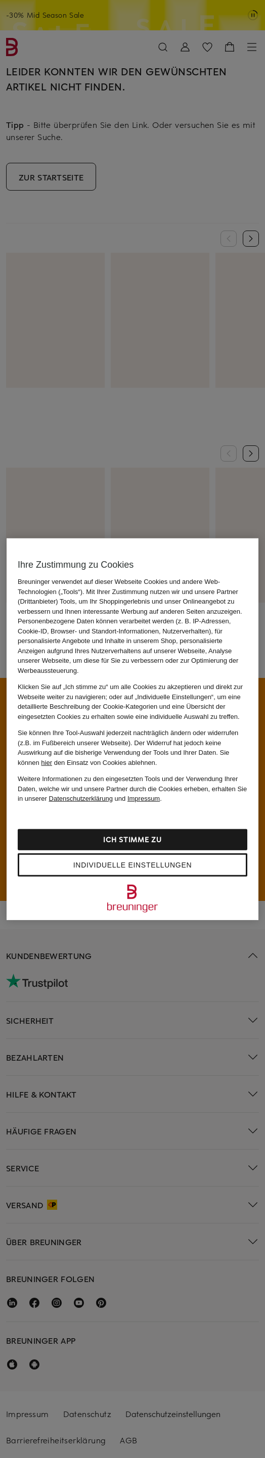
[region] (132, 729)
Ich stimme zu (132, 839)
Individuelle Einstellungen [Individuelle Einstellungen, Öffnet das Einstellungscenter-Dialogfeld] (132, 864)
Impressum (143, 798)
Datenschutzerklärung (81, 798)
